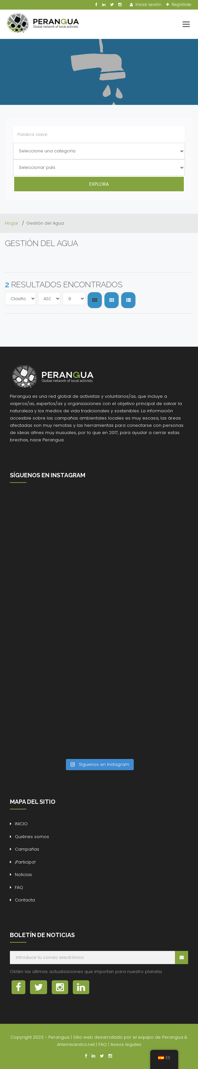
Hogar (12, 223)
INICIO (21, 824)
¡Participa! (25, 862)
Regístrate (181, 4)
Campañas (27, 849)
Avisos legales (125, 1044)
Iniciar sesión (147, 4)
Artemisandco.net (76, 1044)
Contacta (25, 900)
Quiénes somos (32, 836)
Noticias (23, 874)
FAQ (19, 887)
